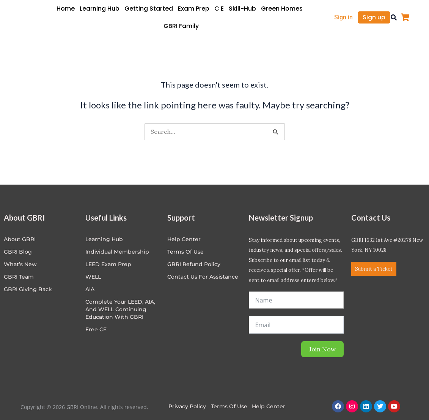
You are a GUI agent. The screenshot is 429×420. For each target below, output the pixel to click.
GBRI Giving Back (28, 289)
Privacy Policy (187, 406)
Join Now (322, 349)
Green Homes (282, 8)
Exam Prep (193, 8)
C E (219, 8)
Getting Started (148, 8)
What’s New (20, 264)
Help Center (269, 406)
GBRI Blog (18, 251)
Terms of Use (185, 251)
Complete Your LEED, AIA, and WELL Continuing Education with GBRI (120, 309)
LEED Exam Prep (108, 264)
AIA (89, 289)
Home (66, 8)
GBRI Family (181, 26)
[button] (394, 17)
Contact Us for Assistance (202, 276)
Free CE (96, 329)
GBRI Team (19, 276)
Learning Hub (99, 8)
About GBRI (20, 239)
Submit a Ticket (374, 269)
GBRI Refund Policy (193, 264)
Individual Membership (117, 251)
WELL (93, 276)
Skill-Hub (242, 8)
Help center (184, 239)
